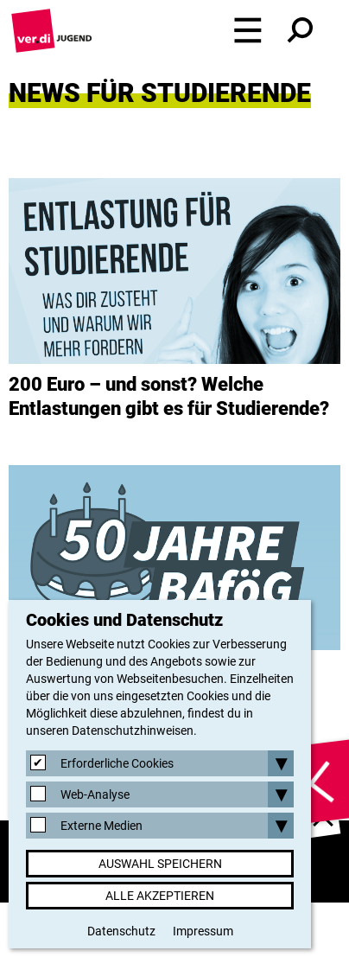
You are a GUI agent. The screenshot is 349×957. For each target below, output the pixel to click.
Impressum (203, 931)
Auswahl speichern (160, 864)
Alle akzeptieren (159, 896)
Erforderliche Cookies (117, 763)
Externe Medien (101, 826)
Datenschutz (121, 931)
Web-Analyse (95, 794)
